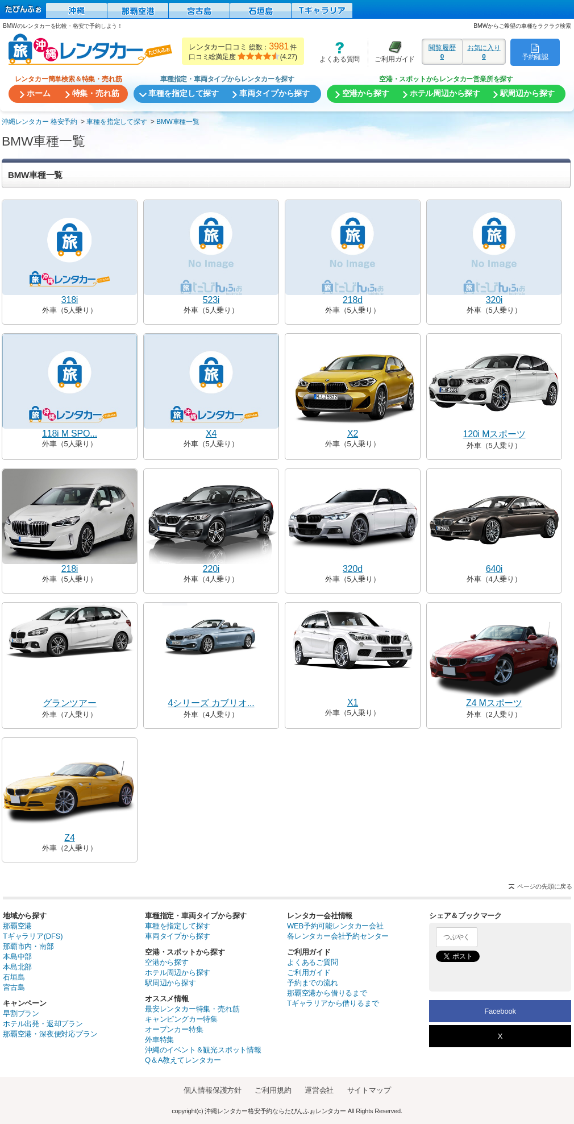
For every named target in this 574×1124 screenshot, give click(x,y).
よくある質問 (336, 52)
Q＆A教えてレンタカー (183, 1060)
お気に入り (484, 52)
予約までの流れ (312, 982)
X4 (211, 433)
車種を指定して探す (177, 926)
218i (69, 569)
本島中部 (17, 956)
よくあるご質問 (312, 962)
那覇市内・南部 (28, 946)
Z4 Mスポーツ (494, 703)
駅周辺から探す (170, 982)
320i (494, 300)
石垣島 (13, 977)
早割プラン (21, 1013)
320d (353, 569)
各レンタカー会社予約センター (338, 936)
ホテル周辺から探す (177, 972)
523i (211, 300)
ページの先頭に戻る (544, 886)
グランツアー (70, 703)
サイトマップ (369, 1090)
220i (211, 569)
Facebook (500, 1011)
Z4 (69, 838)
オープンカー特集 (174, 1029)
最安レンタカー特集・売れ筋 (192, 1009)
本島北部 (17, 967)
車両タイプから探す (177, 936)
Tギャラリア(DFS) (33, 936)
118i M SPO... (69, 433)
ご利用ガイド (391, 52)
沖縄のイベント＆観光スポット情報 (203, 1050)
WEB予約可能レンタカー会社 (335, 926)
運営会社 (319, 1090)
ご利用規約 (273, 1090)
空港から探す (167, 962)
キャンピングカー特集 (181, 1019)
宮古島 (13, 987)
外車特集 (159, 1039)
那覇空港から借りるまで (327, 993)
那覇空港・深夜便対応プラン (50, 1034)
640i (494, 569)
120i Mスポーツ (494, 434)
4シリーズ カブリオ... (211, 703)
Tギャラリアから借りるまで (332, 1003)
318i (69, 300)
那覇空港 (17, 926)
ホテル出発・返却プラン (43, 1023)
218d (353, 300)
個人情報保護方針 (213, 1090)
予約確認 (535, 51)
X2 (352, 433)
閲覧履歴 (442, 52)
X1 (352, 702)
